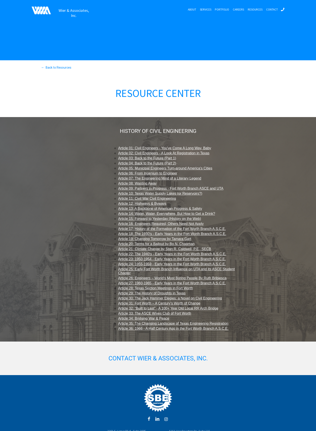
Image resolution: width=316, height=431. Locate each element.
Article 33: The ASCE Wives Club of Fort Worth (154, 313)
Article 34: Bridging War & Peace (143, 318)
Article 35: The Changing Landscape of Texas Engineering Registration (173, 323)
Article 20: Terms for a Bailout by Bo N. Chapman (156, 244)
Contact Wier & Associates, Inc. (158, 358)
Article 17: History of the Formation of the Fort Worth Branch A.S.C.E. (172, 229)
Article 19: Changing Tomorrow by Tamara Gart (154, 239)
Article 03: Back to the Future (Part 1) (147, 158)
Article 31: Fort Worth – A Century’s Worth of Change (159, 303)
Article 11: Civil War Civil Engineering (147, 198)
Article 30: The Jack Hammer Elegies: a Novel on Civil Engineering (170, 298)
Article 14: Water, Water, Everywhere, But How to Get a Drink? (166, 214)
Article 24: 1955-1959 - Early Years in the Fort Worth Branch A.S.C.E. (172, 264)
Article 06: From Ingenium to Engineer (147, 173)
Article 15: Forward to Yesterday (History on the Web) (159, 219)
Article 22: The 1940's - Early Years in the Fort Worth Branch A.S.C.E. (172, 254)
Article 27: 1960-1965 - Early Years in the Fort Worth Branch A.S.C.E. (172, 283)
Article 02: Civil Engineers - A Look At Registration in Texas (163, 153)
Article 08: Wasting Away (137, 183)
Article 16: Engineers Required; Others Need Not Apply (161, 224)
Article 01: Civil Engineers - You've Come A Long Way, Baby (164, 148)
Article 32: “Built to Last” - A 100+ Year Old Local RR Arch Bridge (168, 308)
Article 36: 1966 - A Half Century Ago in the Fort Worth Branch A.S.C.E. (173, 328)
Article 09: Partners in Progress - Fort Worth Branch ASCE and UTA (170, 188)
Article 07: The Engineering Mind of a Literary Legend (159, 178)
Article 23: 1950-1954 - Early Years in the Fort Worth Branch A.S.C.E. (172, 259)
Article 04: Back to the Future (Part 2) (147, 163)
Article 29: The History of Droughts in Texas (151, 293)
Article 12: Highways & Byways (142, 203)
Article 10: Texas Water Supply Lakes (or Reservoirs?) (160, 193)
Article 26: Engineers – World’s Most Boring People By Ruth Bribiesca (172, 278)
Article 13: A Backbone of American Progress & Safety (160, 208)
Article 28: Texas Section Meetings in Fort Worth (155, 288)
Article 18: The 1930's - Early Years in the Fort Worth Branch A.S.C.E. (172, 234)
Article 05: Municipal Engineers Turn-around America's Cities (165, 168)
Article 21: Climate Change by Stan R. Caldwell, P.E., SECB (164, 249)
